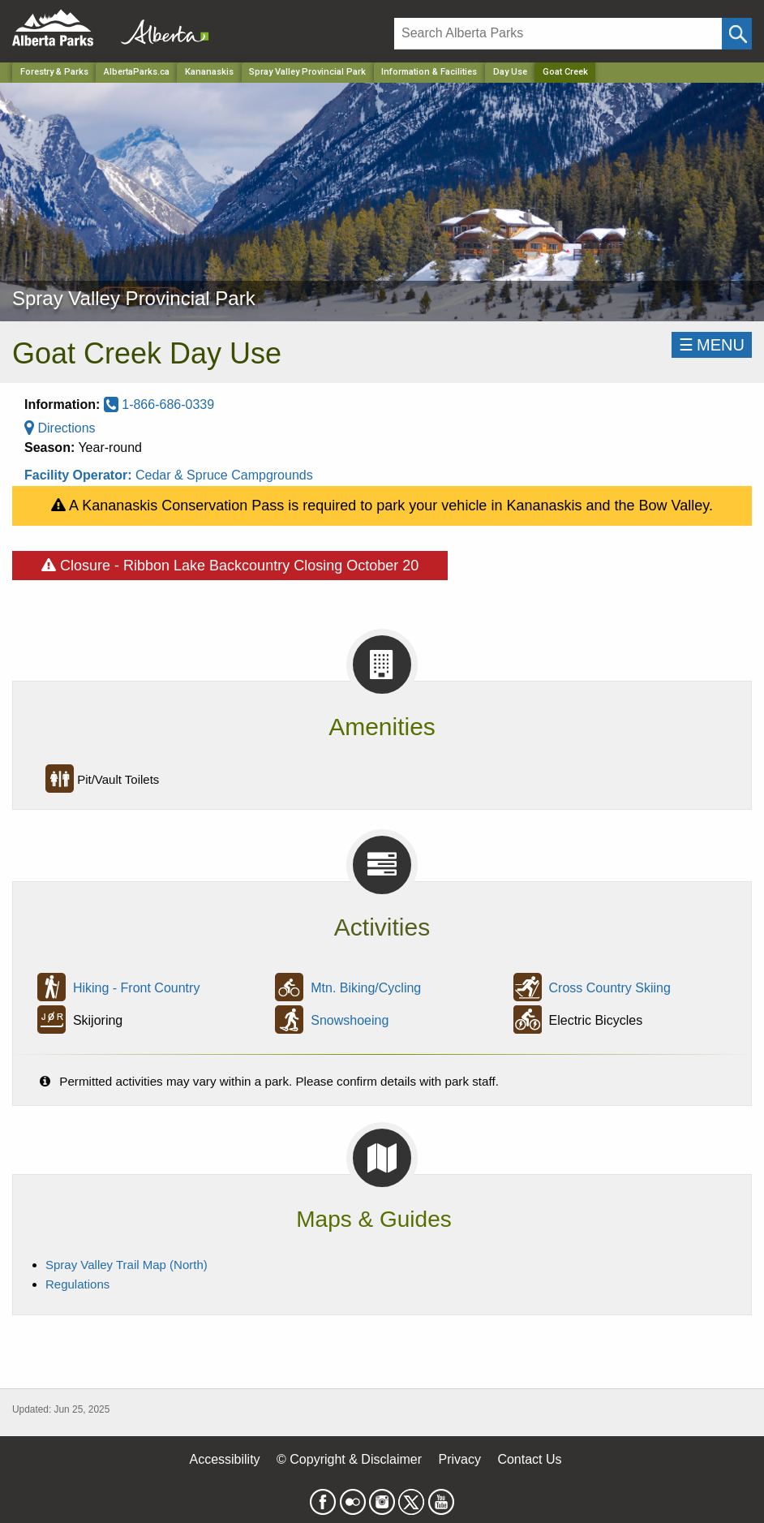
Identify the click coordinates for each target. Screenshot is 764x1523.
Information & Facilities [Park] (429, 72)
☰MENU (712, 345)
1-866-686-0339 (159, 404)
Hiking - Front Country (136, 988)
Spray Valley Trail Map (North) (126, 1264)
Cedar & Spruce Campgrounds (224, 475)
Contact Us (529, 1459)
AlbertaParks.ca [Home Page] (137, 72)
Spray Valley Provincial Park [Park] (307, 72)
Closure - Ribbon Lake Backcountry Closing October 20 (229, 562)
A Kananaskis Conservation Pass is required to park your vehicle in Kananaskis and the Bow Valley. (382, 505)
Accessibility (224, 1459)
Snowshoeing (349, 1020)
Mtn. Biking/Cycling (366, 988)
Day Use (510, 72)
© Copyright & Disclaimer (349, 1459)
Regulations (77, 1284)
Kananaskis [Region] (209, 72)
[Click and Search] (737, 33)
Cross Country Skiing (610, 988)
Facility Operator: (79, 475)
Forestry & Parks (54, 72)
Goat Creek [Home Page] (565, 72)
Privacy (459, 1459)
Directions (60, 428)
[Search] (558, 33)
